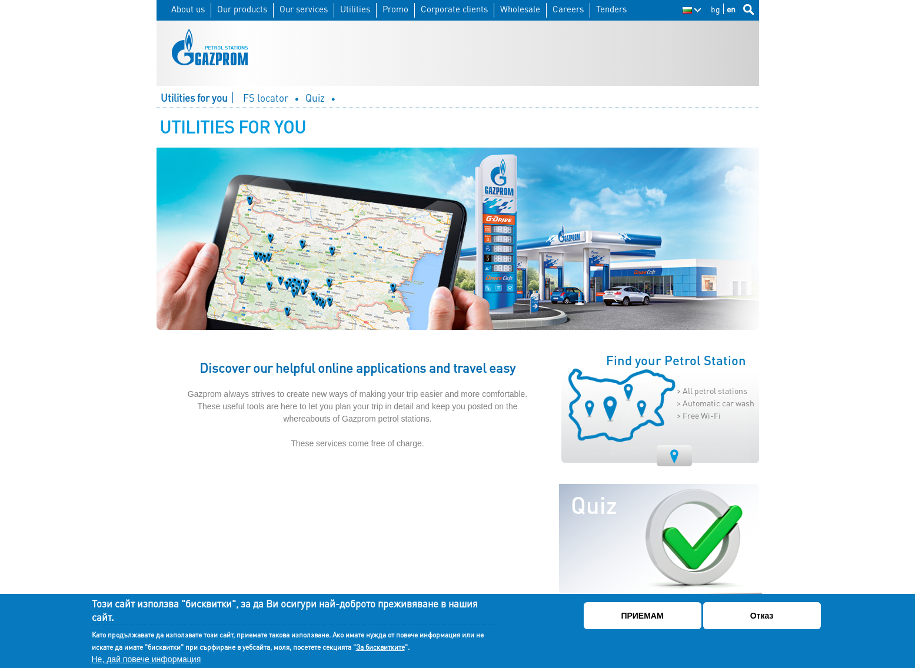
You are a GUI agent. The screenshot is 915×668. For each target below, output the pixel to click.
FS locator (265, 98)
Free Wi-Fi (702, 415)
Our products (242, 9)
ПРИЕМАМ (642, 615)
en (731, 9)
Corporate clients (454, 9)
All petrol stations (715, 390)
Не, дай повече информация (146, 659)
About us (188, 9)
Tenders (611, 9)
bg (715, 9)
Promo (395, 9)
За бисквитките (380, 647)
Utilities (355, 9)
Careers (568, 9)
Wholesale (520, 9)
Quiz (315, 98)
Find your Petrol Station (676, 360)
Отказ (762, 615)
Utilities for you (194, 98)
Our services (304, 9)
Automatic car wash (718, 403)
